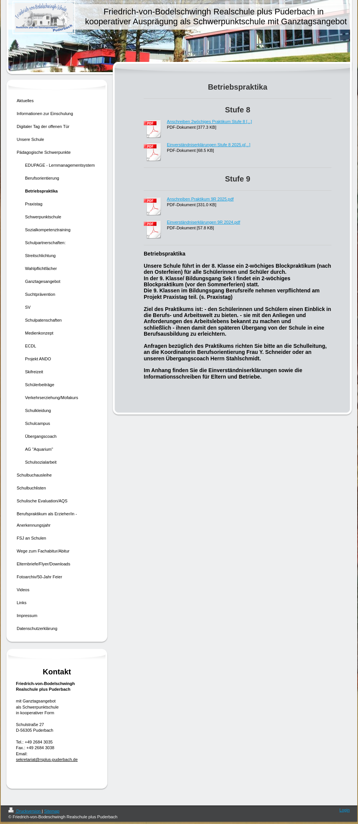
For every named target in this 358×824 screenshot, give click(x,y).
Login (344, 810)
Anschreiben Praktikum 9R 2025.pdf (200, 199)
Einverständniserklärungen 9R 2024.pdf (203, 222)
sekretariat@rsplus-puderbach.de (47, 759)
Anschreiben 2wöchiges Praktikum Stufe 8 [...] (209, 121)
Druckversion (25, 811)
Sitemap (51, 811)
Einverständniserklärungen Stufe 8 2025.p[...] (208, 144)
